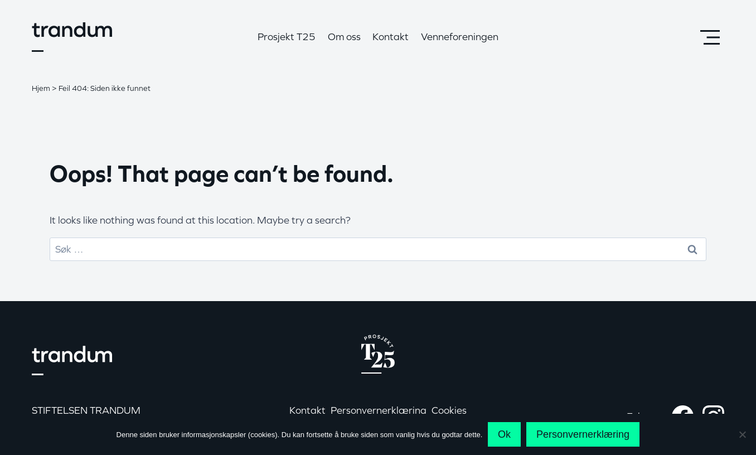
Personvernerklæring (582, 434)
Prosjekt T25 (287, 36)
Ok (504, 434)
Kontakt (390, 36)
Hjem (41, 88)
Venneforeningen (459, 36)
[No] (742, 434)
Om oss (344, 36)
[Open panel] (709, 37)
